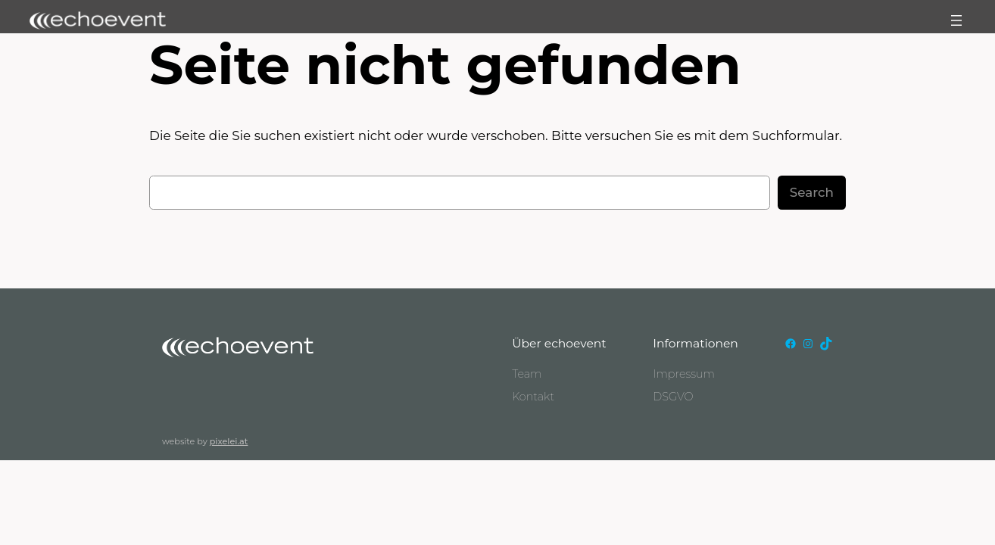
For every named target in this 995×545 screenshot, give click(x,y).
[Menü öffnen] (956, 20)
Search (812, 192)
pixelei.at (229, 441)
